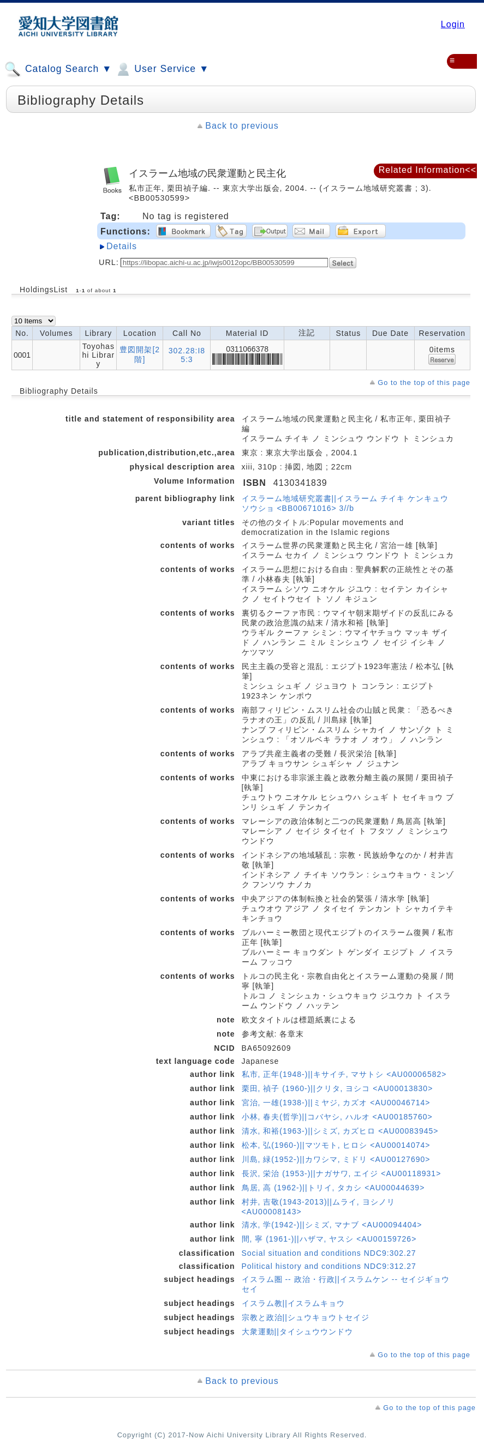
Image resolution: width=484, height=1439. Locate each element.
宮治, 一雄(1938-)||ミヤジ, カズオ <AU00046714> (336, 1102)
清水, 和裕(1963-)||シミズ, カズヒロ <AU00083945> (340, 1131)
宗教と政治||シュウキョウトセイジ (305, 1317)
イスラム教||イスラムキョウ (293, 1303)
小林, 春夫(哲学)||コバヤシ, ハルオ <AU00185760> (337, 1116)
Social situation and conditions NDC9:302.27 (329, 1253)
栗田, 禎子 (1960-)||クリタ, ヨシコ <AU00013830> (337, 1088)
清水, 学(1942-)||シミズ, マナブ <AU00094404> (332, 1224)
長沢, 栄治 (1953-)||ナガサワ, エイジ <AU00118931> (341, 1173)
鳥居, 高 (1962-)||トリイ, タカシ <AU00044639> (333, 1187)
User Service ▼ (162, 69)
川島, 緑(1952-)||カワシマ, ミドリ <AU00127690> (336, 1159)
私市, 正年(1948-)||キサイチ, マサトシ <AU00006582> (344, 1074)
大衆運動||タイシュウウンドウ (297, 1331)
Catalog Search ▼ (58, 69)
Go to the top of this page (424, 382)
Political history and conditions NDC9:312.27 (329, 1266)
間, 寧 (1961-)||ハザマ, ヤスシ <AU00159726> (329, 1239)
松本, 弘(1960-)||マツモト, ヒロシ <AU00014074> (336, 1145)
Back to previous (241, 125)
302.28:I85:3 (187, 355)
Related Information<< (427, 169)
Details (121, 246)
